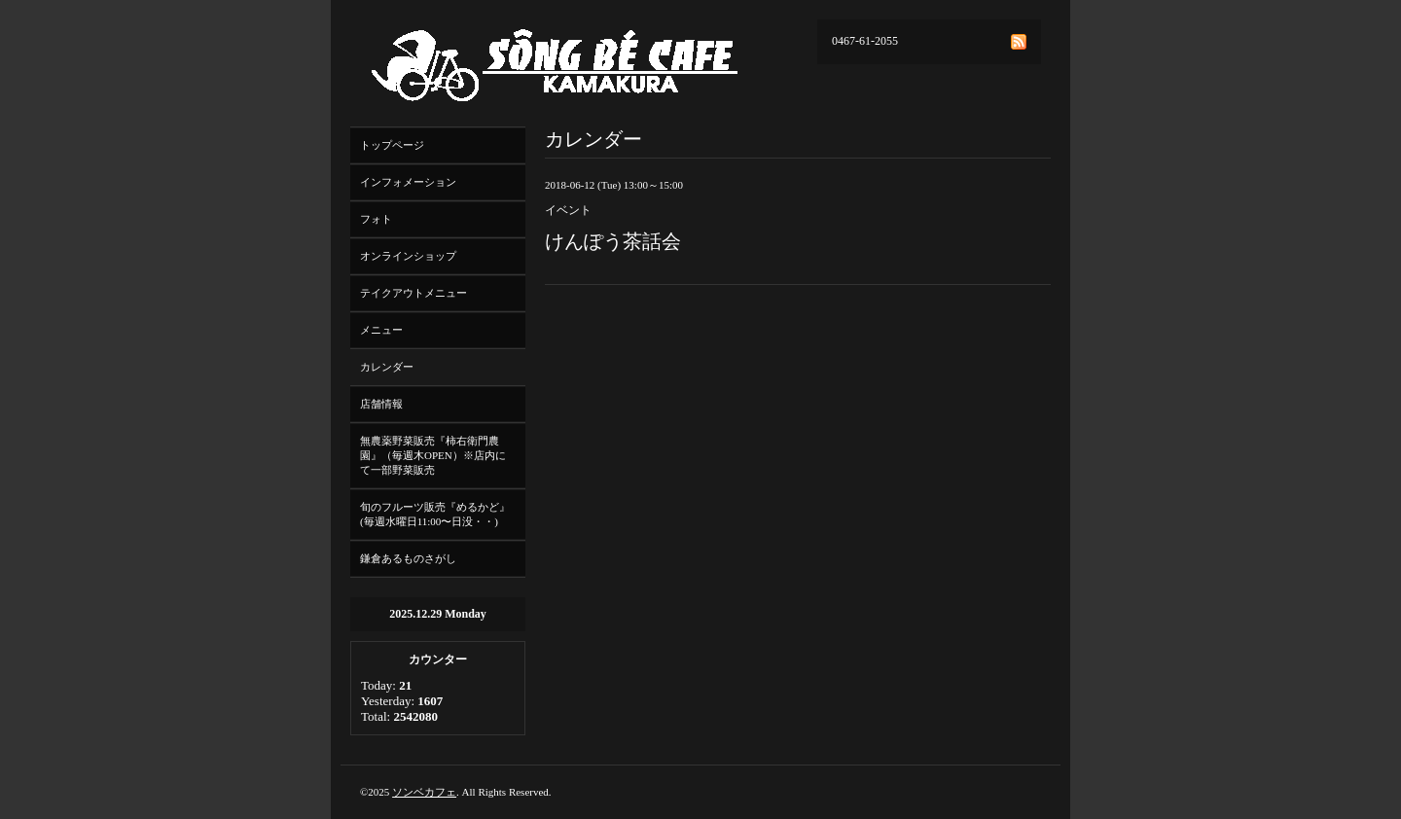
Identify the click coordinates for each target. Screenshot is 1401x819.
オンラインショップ (408, 256)
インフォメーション (408, 182)
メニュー (381, 330)
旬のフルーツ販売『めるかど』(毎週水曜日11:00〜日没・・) (435, 514)
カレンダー (386, 367)
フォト (376, 219)
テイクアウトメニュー (413, 293)
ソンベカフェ (424, 792)
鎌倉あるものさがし (408, 558)
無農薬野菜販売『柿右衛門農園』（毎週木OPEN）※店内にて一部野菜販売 (433, 455)
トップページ (392, 145)
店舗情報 (381, 404)
